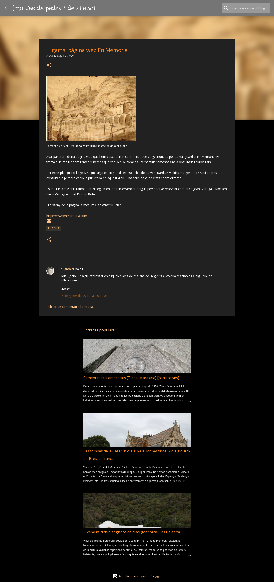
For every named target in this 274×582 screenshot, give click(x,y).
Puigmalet (67, 269)
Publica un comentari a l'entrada (69, 307)
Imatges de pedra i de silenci (54, 8)
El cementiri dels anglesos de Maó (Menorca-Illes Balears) (131, 532)
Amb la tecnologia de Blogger (137, 576)
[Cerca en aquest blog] (246, 8)
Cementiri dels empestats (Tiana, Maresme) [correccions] (131, 377)
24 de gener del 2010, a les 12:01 (84, 296)
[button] (49, 65)
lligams (53, 228)
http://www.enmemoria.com (66, 216)
